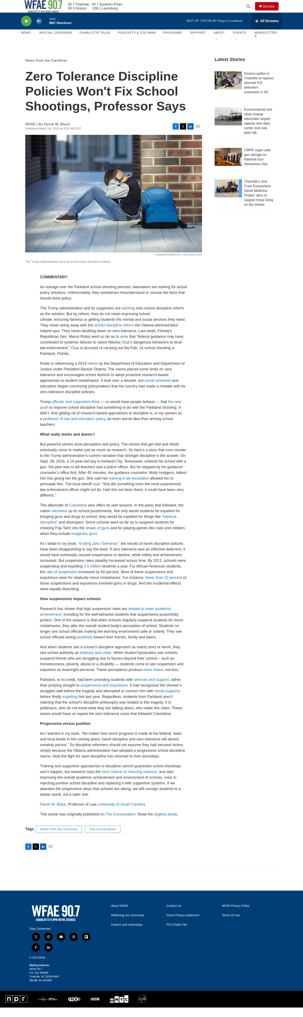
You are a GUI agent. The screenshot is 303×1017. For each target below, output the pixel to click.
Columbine (78, 515)
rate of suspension (61, 581)
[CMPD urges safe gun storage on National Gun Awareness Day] (228, 166)
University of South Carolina (121, 814)
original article (165, 824)
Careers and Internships (126, 934)
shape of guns (97, 537)
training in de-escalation (129, 488)
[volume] (39, 30)
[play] (26, 30)
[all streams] (267, 30)
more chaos (153, 679)
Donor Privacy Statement (182, 924)
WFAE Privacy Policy (236, 915)
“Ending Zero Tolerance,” (99, 553)
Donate (271, 11)
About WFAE (119, 915)
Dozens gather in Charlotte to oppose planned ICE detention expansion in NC (259, 92)
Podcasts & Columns (137, 42)
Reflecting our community (127, 924)
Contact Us (173, 915)
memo (92, 373)
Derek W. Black (53, 814)
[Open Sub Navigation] (24, 48)
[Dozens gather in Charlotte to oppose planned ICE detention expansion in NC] (228, 90)
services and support (151, 689)
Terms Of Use (231, 924)
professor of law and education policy (74, 428)
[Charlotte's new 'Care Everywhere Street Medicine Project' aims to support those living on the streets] (228, 198)
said (96, 493)
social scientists (158, 390)
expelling (69, 706)
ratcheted (59, 520)
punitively (85, 646)
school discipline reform (114, 335)
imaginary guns (84, 543)
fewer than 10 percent (163, 587)
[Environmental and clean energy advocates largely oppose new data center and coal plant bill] (228, 126)
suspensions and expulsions (104, 695)
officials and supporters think (76, 411)
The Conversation (121, 824)
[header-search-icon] (250, 11)
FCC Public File (176, 934)
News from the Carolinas (46, 70)
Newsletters (265, 43)
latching (128, 318)
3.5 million (92, 576)
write (124, 346)
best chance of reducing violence (129, 781)
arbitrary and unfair (95, 662)
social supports (167, 700)
